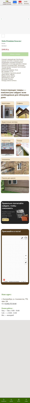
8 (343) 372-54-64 (10, 304)
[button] (5, 219)
